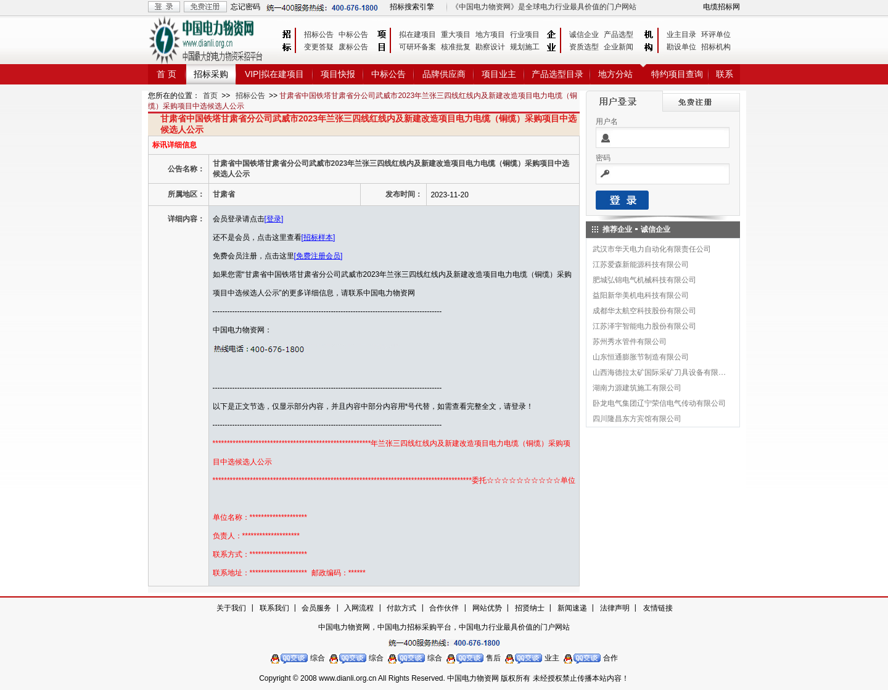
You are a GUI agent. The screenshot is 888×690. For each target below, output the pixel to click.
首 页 (166, 74)
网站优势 (487, 608)
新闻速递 (572, 608)
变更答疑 (319, 47)
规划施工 (525, 47)
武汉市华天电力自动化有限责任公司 (652, 249)
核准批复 (456, 47)
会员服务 (316, 608)
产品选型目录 (557, 74)
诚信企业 (584, 34)
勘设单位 (681, 47)
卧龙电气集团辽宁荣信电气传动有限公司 (659, 403)
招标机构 (716, 47)
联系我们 (274, 608)
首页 (210, 95)
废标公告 (353, 47)
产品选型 (618, 34)
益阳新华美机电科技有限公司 (641, 295)
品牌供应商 (444, 74)
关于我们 (231, 608)
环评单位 (716, 34)
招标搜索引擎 (412, 6)
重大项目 (456, 34)
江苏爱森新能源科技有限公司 (641, 264)
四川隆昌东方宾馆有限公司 (637, 418)
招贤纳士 (530, 608)
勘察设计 (490, 47)
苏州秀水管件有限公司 (630, 341)
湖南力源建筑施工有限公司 (637, 388)
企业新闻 (618, 47)
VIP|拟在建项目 (274, 74)
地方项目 (490, 34)
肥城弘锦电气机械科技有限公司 (644, 280)
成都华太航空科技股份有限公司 (644, 310)
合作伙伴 (444, 608)
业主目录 (681, 34)
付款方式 (401, 608)
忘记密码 (245, 6)
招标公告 (319, 34)
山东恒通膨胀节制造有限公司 (641, 357)
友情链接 (658, 608)
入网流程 (359, 608)
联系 (724, 74)
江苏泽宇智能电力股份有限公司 (644, 326)
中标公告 (353, 34)
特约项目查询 (677, 74)
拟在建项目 (417, 34)
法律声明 (615, 608)
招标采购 (211, 74)
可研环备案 (417, 47)
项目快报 (338, 74)
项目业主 (499, 74)
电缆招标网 (721, 6)
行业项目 (525, 34)
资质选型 (584, 47)
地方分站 (615, 74)
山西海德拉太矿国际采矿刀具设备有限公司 (660, 372)
